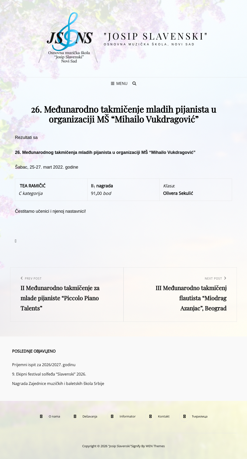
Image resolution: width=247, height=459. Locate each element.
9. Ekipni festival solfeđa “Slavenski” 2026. (49, 374)
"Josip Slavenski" (156, 36)
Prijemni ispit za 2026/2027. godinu (43, 364)
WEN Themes (155, 446)
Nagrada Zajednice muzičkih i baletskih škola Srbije (58, 383)
